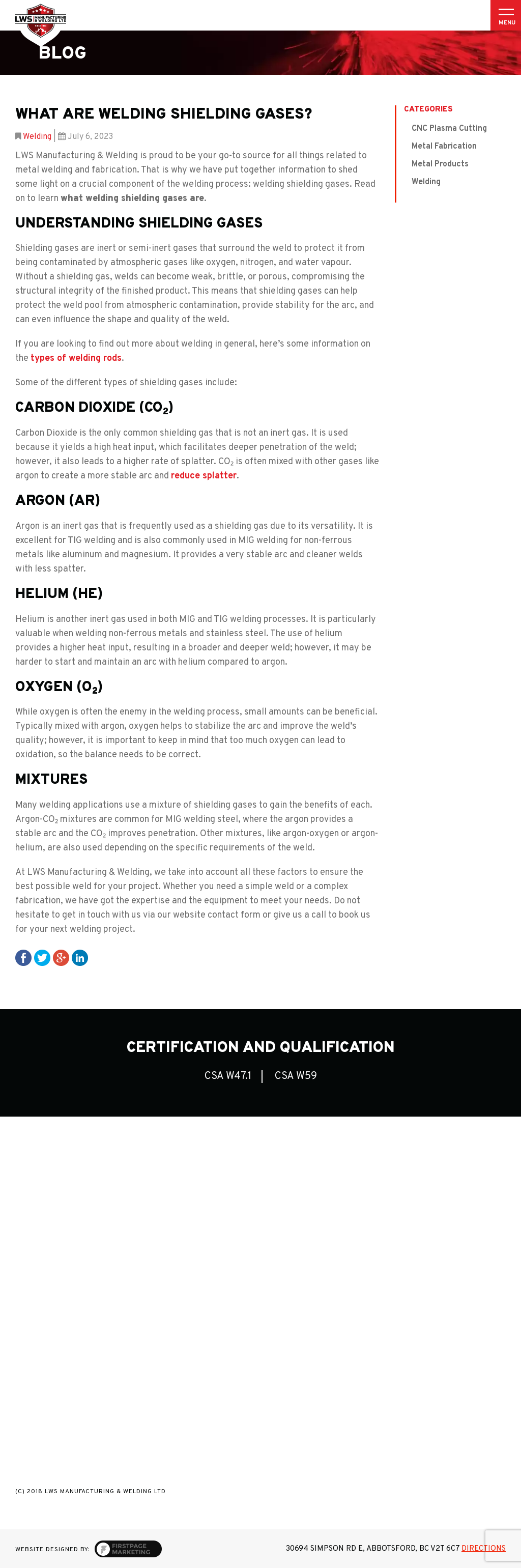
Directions (483, 1549)
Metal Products (440, 164)
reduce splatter (204, 476)
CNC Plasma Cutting (449, 129)
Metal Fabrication (444, 146)
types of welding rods (76, 358)
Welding (37, 137)
